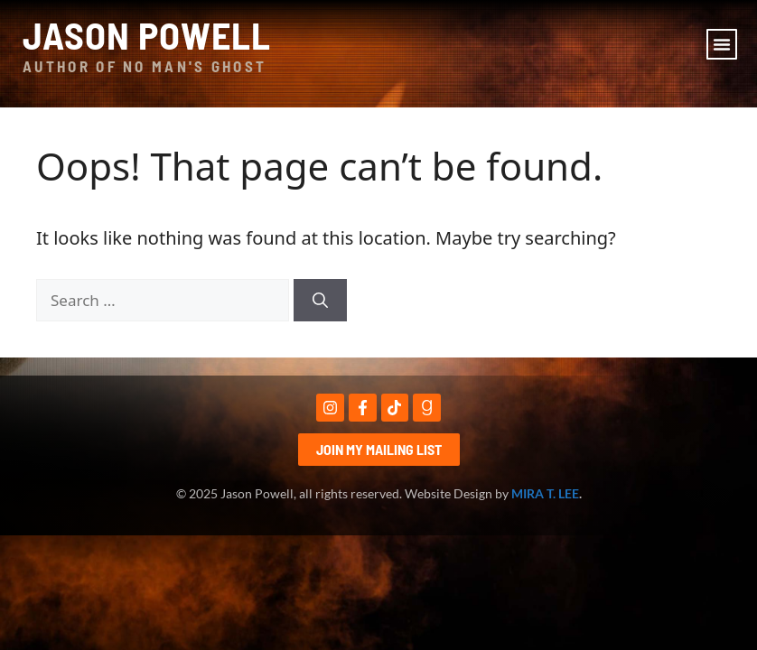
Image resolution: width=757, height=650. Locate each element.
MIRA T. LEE (545, 493)
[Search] (320, 300)
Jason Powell (147, 34)
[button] (721, 44)
